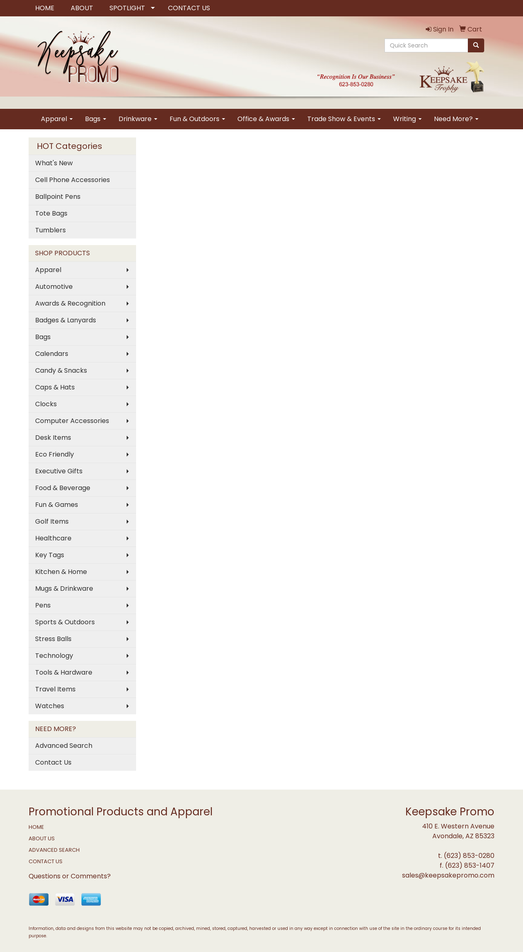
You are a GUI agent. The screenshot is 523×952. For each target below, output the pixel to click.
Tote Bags (51, 213)
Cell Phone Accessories (72, 180)
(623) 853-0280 (469, 855)
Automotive (54, 286)
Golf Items (52, 521)
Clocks (46, 404)
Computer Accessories (72, 420)
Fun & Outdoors (197, 119)
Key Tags (49, 555)
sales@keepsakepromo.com (448, 875)
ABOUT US (42, 838)
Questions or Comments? (70, 876)
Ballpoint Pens (57, 196)
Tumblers (50, 230)
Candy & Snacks (61, 370)
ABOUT (82, 8)
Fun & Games (56, 504)
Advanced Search (63, 745)
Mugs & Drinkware (64, 588)
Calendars (51, 353)
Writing (407, 119)
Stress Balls (53, 639)
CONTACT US (189, 8)
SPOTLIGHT (127, 8)
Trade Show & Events (344, 119)
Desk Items (53, 437)
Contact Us (53, 762)
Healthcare (53, 538)
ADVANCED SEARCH (54, 850)
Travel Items (55, 689)
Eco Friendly (54, 454)
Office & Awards (266, 119)
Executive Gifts (59, 471)
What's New (54, 163)
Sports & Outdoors (65, 622)
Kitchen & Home (61, 571)
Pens (43, 605)
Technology (54, 655)
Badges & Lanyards (65, 320)
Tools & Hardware (63, 672)
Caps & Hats (55, 387)
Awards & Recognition (70, 303)
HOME (44, 8)
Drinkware (137, 119)
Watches (49, 706)
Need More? (456, 119)
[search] (476, 45)
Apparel (57, 119)
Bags (95, 119)
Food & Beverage (62, 488)
